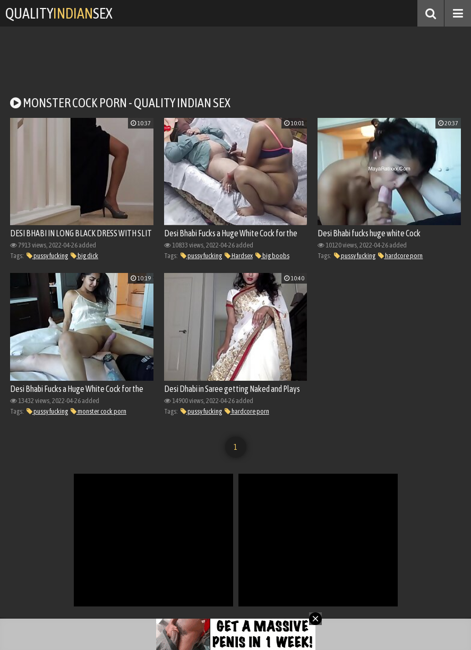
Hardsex (239, 256)
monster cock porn (98, 411)
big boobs (272, 256)
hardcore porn (400, 256)
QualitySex (59, 13)
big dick (84, 256)
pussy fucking (47, 256)
